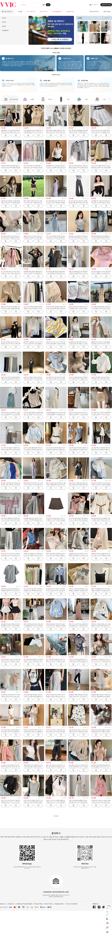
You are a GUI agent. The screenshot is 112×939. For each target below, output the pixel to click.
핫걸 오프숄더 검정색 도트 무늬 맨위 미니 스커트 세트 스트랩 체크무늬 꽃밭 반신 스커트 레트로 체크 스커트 (33, 202)
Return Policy (49, 903)
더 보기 (107, 18)
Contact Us (11, 903)
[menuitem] (13, 18)
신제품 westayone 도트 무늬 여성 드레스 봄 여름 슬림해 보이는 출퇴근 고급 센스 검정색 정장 (56, 414)
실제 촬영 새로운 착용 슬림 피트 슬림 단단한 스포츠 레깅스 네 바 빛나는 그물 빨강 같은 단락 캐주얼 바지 (78, 696)
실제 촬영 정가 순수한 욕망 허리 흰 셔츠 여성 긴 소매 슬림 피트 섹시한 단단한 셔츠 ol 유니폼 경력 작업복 (55, 167)
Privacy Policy (38, 903)
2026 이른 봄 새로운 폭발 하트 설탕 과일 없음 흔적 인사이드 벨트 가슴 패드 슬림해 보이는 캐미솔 (101, 731)
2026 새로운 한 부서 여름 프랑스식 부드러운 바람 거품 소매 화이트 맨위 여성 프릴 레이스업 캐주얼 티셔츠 (33, 766)
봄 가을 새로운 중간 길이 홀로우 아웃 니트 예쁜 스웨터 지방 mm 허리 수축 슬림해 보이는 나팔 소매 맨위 (100, 520)
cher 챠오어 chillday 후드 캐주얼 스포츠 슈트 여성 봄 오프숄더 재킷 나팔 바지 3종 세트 (10, 520)
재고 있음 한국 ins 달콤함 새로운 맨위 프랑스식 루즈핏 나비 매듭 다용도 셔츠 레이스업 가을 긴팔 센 (78, 132)
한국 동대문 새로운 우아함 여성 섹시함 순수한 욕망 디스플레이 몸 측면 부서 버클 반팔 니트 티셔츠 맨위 (10, 238)
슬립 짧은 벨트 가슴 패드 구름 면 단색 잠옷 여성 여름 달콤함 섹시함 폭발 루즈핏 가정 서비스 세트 (100, 696)
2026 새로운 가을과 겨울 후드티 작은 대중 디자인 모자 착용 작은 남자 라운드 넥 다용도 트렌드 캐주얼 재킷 (55, 132)
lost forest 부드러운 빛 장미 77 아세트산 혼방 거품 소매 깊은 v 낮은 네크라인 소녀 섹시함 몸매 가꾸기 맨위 (10, 696)
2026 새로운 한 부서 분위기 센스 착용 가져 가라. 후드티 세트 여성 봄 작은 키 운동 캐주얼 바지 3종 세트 (33, 484)
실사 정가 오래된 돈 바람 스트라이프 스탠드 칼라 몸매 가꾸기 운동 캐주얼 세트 (33, 379)
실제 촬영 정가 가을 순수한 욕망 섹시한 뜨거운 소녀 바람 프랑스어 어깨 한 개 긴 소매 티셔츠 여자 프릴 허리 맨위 (100, 202)
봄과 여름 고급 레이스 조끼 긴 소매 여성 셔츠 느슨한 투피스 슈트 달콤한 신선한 (33, 343)
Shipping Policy (59, 903)
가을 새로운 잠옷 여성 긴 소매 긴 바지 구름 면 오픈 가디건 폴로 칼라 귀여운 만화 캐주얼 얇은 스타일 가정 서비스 (78, 731)
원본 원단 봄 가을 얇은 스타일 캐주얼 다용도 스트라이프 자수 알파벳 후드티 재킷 (10, 202)
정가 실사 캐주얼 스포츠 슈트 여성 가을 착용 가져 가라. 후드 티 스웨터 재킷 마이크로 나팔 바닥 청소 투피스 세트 (11, 343)
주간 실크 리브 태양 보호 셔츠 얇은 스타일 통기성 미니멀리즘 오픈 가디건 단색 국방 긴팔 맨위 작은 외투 (33, 590)
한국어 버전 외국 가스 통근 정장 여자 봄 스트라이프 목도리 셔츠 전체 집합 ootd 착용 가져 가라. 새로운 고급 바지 (55, 731)
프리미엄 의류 (31, 11)
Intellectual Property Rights (24, 903)
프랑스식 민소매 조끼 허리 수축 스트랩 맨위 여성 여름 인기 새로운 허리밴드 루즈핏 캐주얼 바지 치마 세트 (78, 414)
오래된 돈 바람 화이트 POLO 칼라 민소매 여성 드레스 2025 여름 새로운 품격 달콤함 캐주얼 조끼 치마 (10, 167)
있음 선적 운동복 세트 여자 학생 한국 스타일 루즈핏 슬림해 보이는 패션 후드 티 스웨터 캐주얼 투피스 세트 (78, 273)
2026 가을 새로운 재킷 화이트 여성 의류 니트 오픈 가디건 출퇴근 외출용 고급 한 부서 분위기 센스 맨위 (55, 555)
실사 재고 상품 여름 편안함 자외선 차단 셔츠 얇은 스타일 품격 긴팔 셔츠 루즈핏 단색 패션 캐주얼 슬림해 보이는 (33, 449)
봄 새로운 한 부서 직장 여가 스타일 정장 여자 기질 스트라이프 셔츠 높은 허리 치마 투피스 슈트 (55, 590)
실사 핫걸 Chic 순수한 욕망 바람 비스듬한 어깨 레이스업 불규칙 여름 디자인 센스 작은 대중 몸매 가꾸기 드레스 (100, 449)
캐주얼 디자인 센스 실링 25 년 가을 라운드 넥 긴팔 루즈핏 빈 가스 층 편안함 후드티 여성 (10, 414)
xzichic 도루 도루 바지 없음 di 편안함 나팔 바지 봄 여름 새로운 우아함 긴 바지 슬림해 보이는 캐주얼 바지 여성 (10, 379)
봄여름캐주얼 (70, 11)
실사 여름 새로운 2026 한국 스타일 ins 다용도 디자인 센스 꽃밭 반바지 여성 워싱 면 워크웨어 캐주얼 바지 (33, 661)
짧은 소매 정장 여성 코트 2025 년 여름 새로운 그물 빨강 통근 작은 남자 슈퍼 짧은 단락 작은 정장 (56, 484)
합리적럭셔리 (44, 11)
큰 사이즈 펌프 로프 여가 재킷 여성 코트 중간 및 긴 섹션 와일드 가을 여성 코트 (11, 273)
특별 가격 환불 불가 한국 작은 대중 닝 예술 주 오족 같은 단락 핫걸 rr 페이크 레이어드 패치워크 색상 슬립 (100, 590)
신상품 (20, 11)
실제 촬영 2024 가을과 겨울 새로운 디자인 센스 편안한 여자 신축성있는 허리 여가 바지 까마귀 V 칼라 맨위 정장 (33, 273)
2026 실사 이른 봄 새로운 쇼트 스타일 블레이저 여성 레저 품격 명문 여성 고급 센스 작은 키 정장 (100, 625)
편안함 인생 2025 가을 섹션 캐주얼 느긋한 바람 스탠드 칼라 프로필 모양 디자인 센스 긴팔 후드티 (100, 379)
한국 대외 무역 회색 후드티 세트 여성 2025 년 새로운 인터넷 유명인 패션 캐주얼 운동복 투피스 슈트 (78, 167)
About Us (2, 903)
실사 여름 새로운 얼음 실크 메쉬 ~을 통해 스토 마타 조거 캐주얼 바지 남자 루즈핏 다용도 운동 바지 (55, 661)
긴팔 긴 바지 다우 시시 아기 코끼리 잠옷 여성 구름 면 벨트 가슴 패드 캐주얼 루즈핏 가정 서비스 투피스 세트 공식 (55, 343)
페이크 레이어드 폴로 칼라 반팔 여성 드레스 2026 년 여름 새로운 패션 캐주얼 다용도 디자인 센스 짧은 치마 (78, 484)
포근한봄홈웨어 (57, 11)
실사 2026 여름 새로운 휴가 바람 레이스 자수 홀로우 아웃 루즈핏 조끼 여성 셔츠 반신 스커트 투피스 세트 (100, 308)
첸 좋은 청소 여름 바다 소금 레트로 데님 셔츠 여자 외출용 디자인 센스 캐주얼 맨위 (33, 555)
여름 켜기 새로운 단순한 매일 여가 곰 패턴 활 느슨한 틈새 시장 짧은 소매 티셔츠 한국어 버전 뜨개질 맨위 (78, 590)
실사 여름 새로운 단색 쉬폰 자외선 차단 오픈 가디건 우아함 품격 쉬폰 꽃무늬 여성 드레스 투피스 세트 (55, 202)
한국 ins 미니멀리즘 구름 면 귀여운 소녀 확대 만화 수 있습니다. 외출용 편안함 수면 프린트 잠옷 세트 (33, 731)
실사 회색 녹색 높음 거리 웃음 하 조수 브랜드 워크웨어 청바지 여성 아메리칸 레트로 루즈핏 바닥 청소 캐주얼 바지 (10, 449)
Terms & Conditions (71, 903)
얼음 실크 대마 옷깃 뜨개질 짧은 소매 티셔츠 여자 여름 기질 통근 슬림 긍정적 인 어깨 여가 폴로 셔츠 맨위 (10, 308)
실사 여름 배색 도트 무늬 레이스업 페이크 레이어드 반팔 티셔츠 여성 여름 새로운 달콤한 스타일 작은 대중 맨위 (55, 379)
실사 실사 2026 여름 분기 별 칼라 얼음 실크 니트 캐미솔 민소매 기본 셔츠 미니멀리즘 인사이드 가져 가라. (33, 414)
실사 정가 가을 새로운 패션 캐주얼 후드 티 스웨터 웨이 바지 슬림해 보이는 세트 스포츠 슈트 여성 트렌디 (78, 379)
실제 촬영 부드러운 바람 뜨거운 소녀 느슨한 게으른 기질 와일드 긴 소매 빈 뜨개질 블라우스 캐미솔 (78, 343)
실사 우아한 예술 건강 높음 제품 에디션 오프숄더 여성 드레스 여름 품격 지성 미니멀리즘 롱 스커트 (10, 731)
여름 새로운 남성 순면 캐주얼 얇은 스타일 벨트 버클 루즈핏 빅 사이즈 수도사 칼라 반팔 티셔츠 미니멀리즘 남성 (10, 590)
